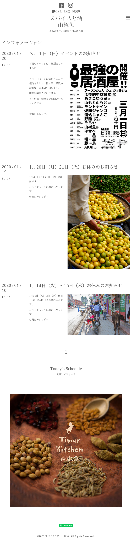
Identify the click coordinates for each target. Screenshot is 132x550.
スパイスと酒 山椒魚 (57, 536)
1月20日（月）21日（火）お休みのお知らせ (73, 167)
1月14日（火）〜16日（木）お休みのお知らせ (76, 285)
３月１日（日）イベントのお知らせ (65, 53)
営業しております (66, 374)
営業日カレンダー (38, 114)
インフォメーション (22, 43)
